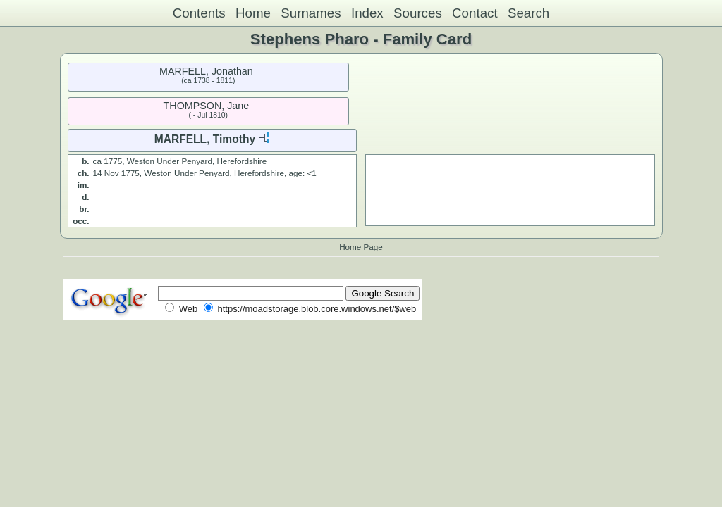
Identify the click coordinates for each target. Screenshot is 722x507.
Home (253, 13)
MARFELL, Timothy (205, 139)
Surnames (311, 13)
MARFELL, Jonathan (206, 71)
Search (528, 13)
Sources (417, 13)
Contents (199, 13)
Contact (475, 13)
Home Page (361, 246)
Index (367, 13)
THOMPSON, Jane (207, 105)
